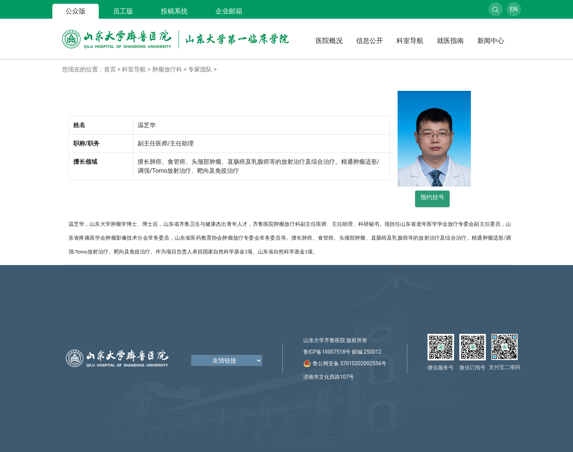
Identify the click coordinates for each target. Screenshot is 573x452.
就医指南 (450, 40)
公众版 (75, 11)
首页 (110, 69)
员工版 (123, 11)
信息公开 (369, 40)
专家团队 (200, 69)
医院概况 (329, 40)
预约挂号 (432, 197)
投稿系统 (174, 11)
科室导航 (409, 40)
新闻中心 (490, 40)
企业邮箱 (228, 11)
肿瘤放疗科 (167, 69)
